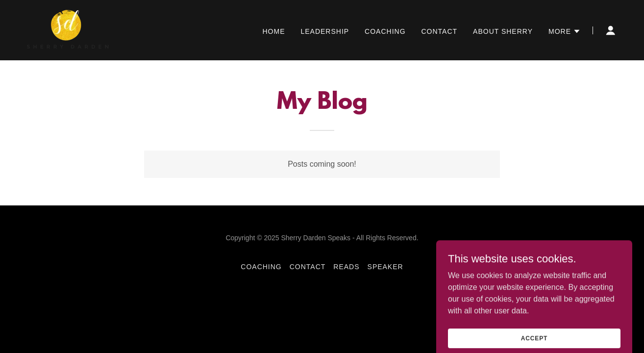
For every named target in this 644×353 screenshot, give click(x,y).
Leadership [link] (324, 31)
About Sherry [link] (503, 31)
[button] (564, 31)
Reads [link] (346, 267)
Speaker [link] (385, 267)
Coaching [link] (385, 31)
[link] (68, 29)
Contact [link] (439, 31)
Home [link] (273, 31)
